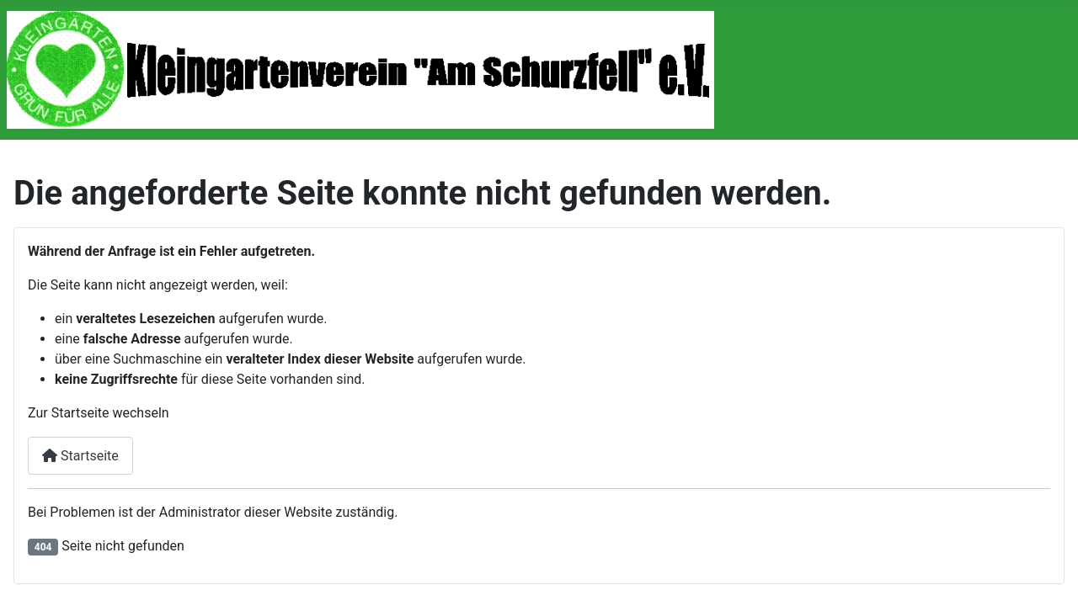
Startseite (80, 456)
